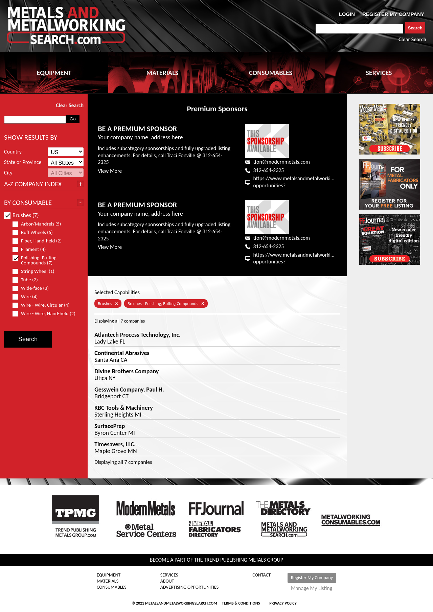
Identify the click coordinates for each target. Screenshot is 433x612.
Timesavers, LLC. (115, 444)
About (167, 581)
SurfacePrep (109, 426)
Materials (107, 581)
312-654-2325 (268, 170)
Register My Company (312, 578)
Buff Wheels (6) (36, 232)
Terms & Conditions (241, 603)
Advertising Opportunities (189, 587)
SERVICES (379, 73)
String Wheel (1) (36, 271)
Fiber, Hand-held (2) (40, 240)
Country (13, 152)
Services (169, 575)
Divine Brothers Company (126, 371)
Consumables (112, 587)
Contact (261, 575)
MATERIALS (162, 73)
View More (110, 171)
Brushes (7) (21, 215)
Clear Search (412, 39)
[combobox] (359, 28)
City (8, 172)
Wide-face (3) (33, 288)
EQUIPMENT (54, 73)
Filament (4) (32, 249)
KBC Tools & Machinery (123, 408)
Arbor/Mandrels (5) (40, 224)
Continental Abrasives (122, 353)
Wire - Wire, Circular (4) (44, 305)
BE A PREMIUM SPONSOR (137, 128)
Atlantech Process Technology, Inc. (137, 335)
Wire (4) (28, 296)
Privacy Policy (283, 603)
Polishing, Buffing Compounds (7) (35, 260)
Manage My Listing (311, 588)
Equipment (108, 575)
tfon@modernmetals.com (281, 162)
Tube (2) (28, 279)
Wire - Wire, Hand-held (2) (46, 313)
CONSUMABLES (270, 73)
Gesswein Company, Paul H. (129, 389)
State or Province (22, 162)
